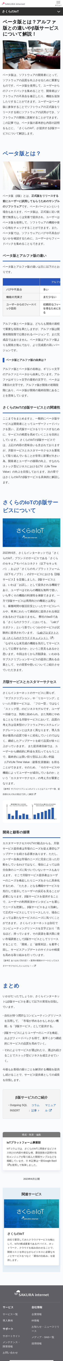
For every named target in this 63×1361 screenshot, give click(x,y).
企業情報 (37, 1314)
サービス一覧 (10, 1314)
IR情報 (35, 1320)
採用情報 (37, 1343)
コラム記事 (35, 1108)
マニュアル (50, 1108)
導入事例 (8, 1320)
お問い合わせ (10, 1352)
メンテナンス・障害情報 (11, 1344)
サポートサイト (11, 1336)
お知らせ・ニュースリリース (45, 1328)
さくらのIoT (10, 11)
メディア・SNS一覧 (43, 1337)
